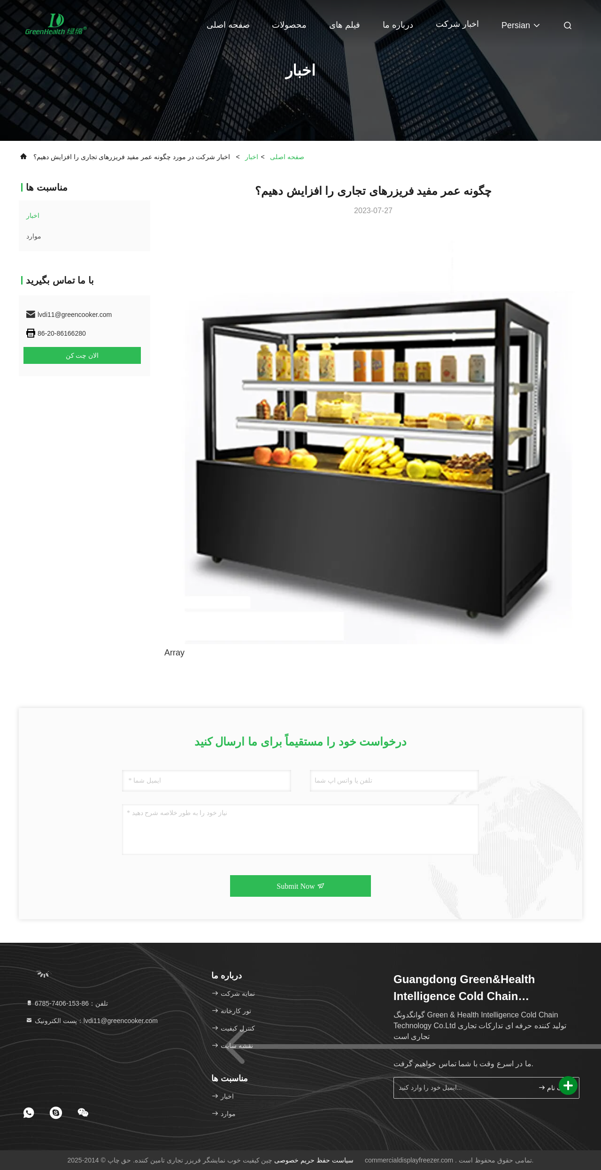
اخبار (251, 157)
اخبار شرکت (457, 24)
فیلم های (344, 25)
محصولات (289, 25)
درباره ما (398, 25)
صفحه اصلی (228, 25)
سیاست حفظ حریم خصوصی (314, 1160)
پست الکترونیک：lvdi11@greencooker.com (91, 1020)
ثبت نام (552, 1088)
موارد (33, 236)
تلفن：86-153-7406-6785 (66, 1003)
